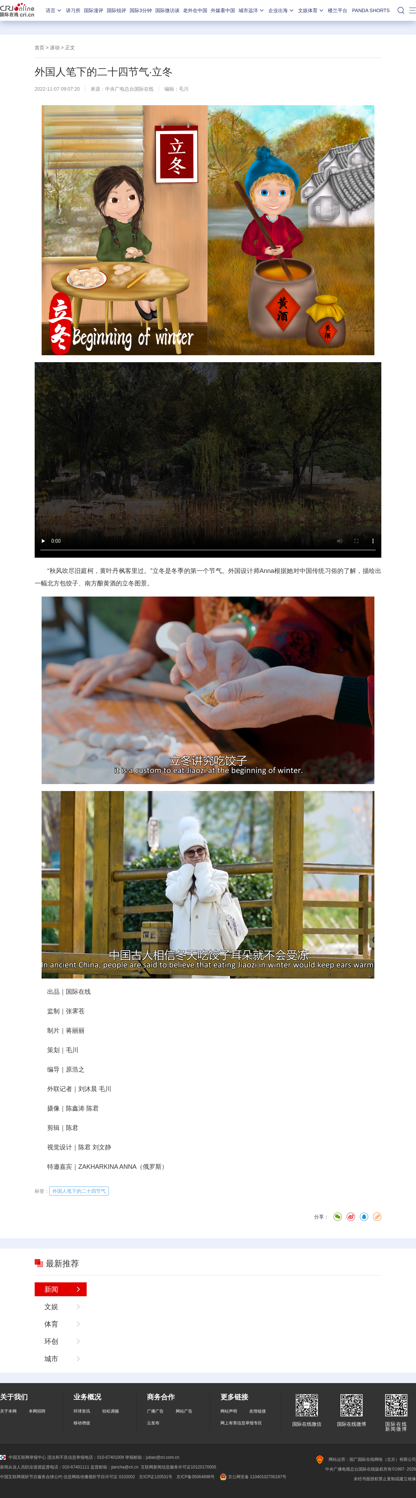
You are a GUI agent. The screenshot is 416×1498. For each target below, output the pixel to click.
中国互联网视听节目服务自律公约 (31, 1476)
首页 (39, 47)
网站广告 (184, 1411)
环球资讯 (81, 1411)
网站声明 (228, 1411)
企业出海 (281, 10)
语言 (54, 10)
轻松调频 (110, 1411)
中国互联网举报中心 (23, 1457)
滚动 (55, 47)
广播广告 (155, 1411)
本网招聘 (37, 1411)
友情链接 (257, 1411)
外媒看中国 (223, 10)
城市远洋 (252, 10)
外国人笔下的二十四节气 (79, 1191)
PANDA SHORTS (371, 10)
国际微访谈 (167, 10)
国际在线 (17, 10)
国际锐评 (116, 10)
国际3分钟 (141, 10)
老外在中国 (195, 10)
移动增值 (81, 1423)
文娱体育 (311, 10)
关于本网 (8, 1411)
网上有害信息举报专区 (241, 1423)
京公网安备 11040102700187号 (252, 1476)
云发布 (153, 1423)
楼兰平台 (337, 10)
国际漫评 (93, 10)
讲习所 (73, 10)
